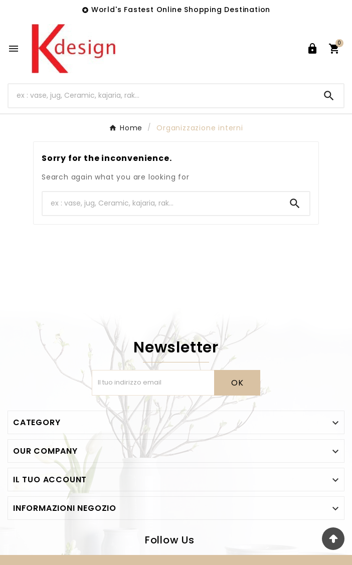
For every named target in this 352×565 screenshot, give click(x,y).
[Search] (328, 95)
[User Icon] (312, 49)
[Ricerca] (161, 95)
